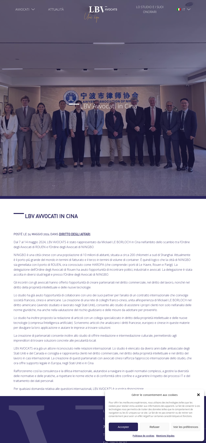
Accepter (123, 426)
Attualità (56, 9)
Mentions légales (165, 435)
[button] (198, 395)
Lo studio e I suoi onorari (150, 9)
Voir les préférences (185, 426)
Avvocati (22, 9)
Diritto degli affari (74, 234)
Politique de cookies (143, 435)
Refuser (155, 426)
